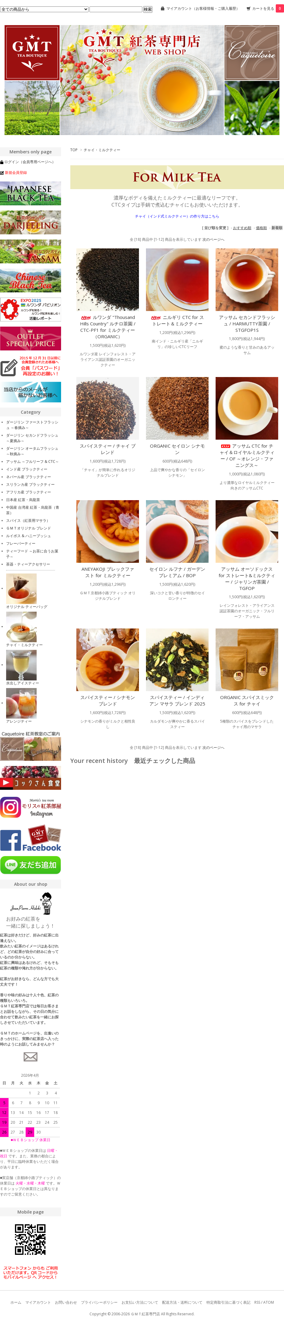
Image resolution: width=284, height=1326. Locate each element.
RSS (257, 1302)
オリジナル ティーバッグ (26, 606)
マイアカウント (38, 1302)
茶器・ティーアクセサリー (28, 564)
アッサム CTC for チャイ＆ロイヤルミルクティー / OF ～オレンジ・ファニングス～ (247, 455)
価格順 (261, 227)
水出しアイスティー (22, 683)
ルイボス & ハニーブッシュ (28, 535)
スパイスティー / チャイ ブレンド (108, 449)
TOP (74, 149)
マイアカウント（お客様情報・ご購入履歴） (203, 8)
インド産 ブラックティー (26, 469)
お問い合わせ (66, 1302)
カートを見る (268, 8)
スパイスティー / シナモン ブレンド (107, 700)
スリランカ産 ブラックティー (30, 484)
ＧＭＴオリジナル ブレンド (28, 528)
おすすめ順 (242, 227)
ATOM (268, 1302)
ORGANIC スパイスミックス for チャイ (247, 700)
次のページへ (213, 239)
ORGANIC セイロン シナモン (177, 449)
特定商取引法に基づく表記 (228, 1302)
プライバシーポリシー (99, 1302)
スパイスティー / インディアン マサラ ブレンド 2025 (177, 700)
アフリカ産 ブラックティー (28, 492)
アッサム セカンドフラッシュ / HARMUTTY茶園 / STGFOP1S (247, 323)
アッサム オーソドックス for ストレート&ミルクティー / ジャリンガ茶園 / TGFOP (247, 578)
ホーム (15, 1302)
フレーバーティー (20, 543)
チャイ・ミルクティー (102, 149)
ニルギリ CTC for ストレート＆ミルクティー (177, 320)
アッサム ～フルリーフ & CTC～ (32, 461)
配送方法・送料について (182, 1302)
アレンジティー (19, 721)
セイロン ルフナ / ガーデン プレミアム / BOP (177, 572)
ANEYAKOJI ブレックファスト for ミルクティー (108, 572)
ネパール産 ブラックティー (28, 476)
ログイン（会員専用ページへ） (30, 161)
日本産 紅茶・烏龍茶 (23, 499)
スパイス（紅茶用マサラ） (28, 520)
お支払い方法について (140, 1302)
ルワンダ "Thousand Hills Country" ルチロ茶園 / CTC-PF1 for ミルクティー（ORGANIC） (108, 326)
